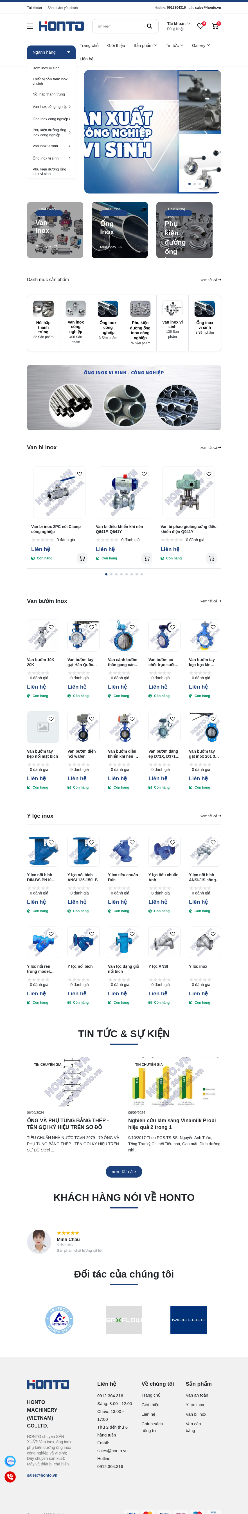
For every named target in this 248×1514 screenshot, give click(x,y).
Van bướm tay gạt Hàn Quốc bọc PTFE (80, 662)
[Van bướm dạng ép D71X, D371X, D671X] (164, 727)
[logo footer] (50, 1385)
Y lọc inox (198, 966)
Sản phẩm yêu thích (63, 8)
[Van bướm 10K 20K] (43, 635)
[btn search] (149, 26)
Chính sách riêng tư (152, 1427)
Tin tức (175, 45)
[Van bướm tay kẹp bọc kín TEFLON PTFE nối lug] (205, 635)
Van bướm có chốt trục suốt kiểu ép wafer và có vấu (163, 662)
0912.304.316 (110, 1395)
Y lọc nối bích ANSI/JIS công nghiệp (202, 877)
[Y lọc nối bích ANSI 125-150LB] (83, 850)
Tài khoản (34, 8)
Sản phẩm (145, 45)
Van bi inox (196, 1414)
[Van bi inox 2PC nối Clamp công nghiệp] (59, 492)
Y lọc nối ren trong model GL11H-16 (38, 969)
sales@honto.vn (208, 8)
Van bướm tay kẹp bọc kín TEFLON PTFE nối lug (202, 662)
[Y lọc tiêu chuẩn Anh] (164, 850)
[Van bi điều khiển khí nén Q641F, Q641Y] (124, 492)
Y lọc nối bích (80, 966)
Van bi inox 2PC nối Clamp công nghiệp (56, 529)
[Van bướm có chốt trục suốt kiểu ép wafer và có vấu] (164, 635)
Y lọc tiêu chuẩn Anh (163, 877)
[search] (125, 26)
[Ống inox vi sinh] (51, 158)
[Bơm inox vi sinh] (51, 68)
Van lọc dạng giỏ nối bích (123, 969)
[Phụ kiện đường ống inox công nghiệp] (51, 132)
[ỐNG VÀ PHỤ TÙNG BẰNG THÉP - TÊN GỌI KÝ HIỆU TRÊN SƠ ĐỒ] (73, 1082)
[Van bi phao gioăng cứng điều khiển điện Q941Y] (189, 492)
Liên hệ (87, 58)
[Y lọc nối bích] (83, 942)
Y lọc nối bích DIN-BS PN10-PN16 (40, 877)
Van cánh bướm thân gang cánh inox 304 (122, 662)
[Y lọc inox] (205, 942)
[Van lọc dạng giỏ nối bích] (124, 942)
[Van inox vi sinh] (51, 146)
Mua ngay (46, 245)
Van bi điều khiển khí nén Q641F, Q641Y (119, 529)
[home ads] (124, 398)
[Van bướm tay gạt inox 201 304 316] (205, 727)
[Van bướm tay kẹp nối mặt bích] (43, 727)
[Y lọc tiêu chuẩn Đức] (124, 850)
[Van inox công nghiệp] (51, 106)
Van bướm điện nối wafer (81, 754)
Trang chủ (89, 45)
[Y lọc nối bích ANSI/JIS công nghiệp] (205, 850)
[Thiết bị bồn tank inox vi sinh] (51, 81)
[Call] (10, 1477)
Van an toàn (197, 1395)
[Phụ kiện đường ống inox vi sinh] (51, 171)
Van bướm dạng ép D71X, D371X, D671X (163, 754)
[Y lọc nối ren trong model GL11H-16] (43, 942)
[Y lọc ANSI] (164, 942)
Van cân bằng (193, 1427)
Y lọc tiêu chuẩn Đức (123, 877)
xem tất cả (210, 280)
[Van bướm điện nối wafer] (83, 727)
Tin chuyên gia (48, 1065)
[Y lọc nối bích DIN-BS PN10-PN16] (43, 850)
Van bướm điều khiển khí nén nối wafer (124, 754)
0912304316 (176, 8)
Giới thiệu (116, 45)
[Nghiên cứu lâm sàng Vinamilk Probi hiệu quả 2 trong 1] (174, 1082)
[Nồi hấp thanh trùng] (51, 94)
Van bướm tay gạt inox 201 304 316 (204, 754)
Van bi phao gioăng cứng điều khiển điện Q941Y (189, 529)
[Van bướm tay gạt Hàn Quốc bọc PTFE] (83, 635)
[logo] (61, 26)
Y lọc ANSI (158, 966)
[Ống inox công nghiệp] (51, 119)
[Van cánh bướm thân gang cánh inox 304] (124, 635)
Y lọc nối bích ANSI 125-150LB (82, 877)
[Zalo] (10, 1461)
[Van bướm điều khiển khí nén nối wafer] (124, 727)
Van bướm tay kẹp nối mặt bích (42, 754)
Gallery (201, 45)
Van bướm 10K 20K (40, 662)
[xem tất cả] (124, 1171)
